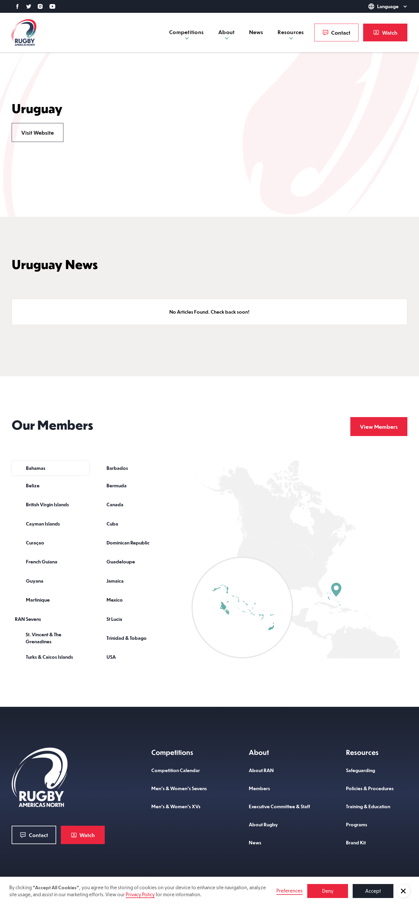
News (256, 32)
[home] (24, 32)
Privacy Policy (140, 894)
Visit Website (37, 132)
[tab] (50, 468)
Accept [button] (373, 891)
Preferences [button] (289, 891)
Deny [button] (327, 891)
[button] (403, 891)
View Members (379, 426)
